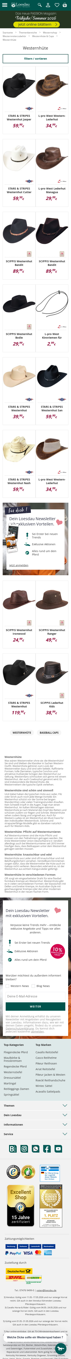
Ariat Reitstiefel (45, 1069)
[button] (5, 5)
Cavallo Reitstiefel (47, 1052)
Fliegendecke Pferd (16, 1052)
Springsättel (11, 1094)
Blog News (43, 986)
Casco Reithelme (46, 1058)
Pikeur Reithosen (46, 1063)
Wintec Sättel (44, 1086)
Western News (20, 986)
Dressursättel (12, 1077)
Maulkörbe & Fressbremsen (13, 1059)
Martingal (10, 1083)
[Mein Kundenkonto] (48, 7)
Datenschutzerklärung (20, 1028)
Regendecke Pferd (15, 1066)
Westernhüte (22, 732)
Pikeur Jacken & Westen (50, 1074)
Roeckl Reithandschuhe (50, 1080)
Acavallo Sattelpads (48, 1091)
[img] (65, 6)
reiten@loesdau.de (46, 1290)
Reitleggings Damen (16, 1089)
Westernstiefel (13, 1072)
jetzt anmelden (18, 565)
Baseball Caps (49, 732)
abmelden (37, 1031)
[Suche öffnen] (40, 5)
